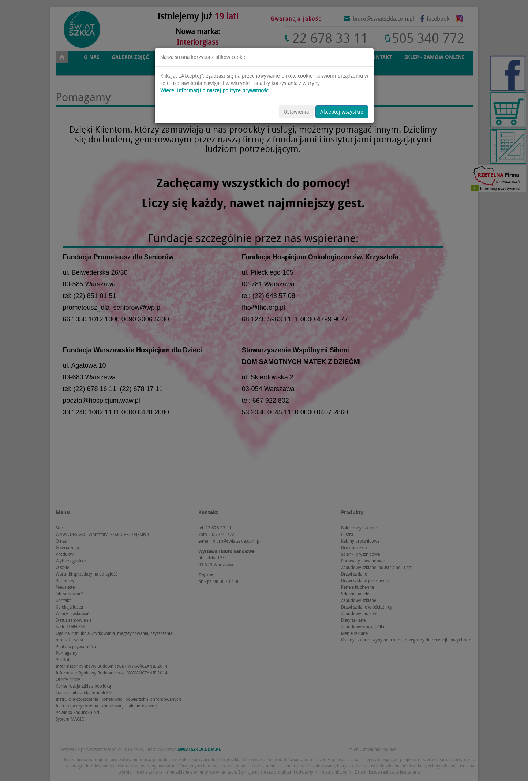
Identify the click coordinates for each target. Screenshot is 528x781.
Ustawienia (296, 111)
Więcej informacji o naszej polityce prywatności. (215, 90)
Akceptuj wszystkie (341, 111)
